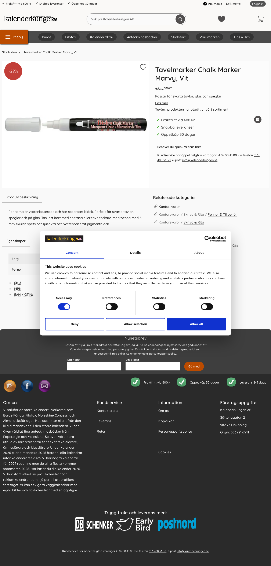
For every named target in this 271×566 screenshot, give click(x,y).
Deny (75, 324)
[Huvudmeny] (14, 37)
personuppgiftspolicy (162, 353)
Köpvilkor (166, 421)
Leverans (104, 421)
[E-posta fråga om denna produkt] (257, 119)
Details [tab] (135, 253)
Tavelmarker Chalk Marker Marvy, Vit (50, 52)
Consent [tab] (72, 253)
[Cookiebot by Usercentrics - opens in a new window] (207, 239)
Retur (101, 431)
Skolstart (178, 37)
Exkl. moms (233, 3)
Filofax (70, 37)
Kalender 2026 (101, 37)
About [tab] (199, 253)
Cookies (164, 452)
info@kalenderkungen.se (199, 160)
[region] (75, 197)
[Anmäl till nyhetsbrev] (194, 366)
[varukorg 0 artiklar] (261, 19)
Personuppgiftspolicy (175, 431)
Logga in (258, 3)
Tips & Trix (242, 37)
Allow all (196, 324)
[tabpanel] (75, 213)
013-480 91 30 (157, 551)
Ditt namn (73, 360)
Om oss (164, 411)
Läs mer (161, 103)
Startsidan (9, 52)
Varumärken (210, 37)
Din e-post (132, 360)
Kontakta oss (107, 411)
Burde (46, 37)
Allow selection (135, 324)
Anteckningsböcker (142, 37)
